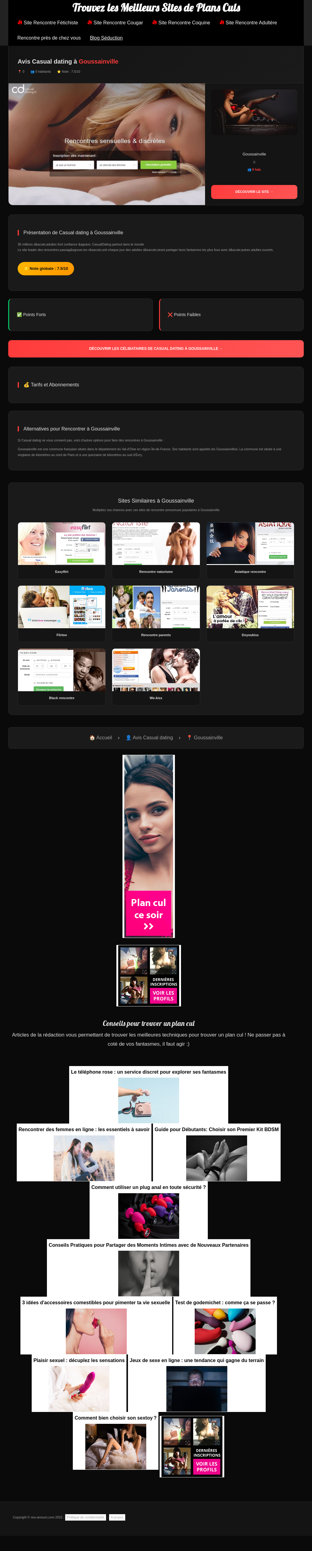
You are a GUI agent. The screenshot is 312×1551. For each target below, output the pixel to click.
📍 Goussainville (204, 737)
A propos (117, 1517)
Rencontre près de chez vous (49, 37)
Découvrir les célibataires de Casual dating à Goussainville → (156, 349)
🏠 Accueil (100, 737)
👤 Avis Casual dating (149, 737)
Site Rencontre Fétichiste (47, 22)
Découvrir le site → (254, 191)
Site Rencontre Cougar (115, 22)
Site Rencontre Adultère (248, 22)
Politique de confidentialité (85, 1517)
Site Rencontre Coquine (181, 22)
